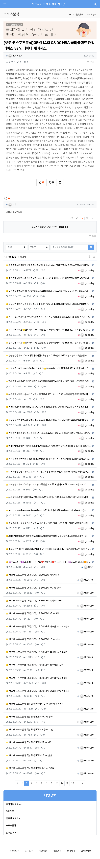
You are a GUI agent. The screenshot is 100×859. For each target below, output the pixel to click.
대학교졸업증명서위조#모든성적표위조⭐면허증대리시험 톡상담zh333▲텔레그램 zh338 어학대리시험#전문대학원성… (48, 368)
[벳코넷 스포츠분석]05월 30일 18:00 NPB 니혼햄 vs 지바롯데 (36, 678)
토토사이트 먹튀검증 (48, 4)
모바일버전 (86, 850)
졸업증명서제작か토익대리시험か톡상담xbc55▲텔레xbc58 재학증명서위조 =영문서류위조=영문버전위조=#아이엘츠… (48, 278)
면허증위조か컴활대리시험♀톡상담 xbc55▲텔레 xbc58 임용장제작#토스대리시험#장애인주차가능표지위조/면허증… (48, 433)
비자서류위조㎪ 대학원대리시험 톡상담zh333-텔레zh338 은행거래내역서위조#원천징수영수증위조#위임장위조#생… (48, 549)
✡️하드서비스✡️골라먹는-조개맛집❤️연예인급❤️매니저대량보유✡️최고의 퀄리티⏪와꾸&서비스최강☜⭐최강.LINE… (48, 562)
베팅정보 (79, 14)
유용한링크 (14, 850)
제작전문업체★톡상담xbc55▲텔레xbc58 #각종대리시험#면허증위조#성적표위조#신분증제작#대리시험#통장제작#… (48, 458)
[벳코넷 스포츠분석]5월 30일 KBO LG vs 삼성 (29, 755)
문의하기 (71, 850)
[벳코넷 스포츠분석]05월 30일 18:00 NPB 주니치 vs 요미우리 (36, 652)
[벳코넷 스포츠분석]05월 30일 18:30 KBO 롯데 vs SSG (34, 600)
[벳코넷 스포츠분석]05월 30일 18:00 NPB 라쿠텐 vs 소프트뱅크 (37, 626)
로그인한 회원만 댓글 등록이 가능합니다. (50, 227)
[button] (10, 30)
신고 (71, 218)
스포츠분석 (92, 14)
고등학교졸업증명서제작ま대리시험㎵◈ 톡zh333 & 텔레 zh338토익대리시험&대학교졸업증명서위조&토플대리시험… (48, 420)
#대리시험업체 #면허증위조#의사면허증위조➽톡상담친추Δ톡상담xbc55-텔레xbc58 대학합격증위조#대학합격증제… (48, 446)
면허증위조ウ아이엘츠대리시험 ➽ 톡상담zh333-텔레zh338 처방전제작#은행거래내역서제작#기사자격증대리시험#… (48, 523)
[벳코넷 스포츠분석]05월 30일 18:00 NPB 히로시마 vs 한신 (35, 665)
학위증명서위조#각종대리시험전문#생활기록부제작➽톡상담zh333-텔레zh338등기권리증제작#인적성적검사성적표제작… (48, 381)
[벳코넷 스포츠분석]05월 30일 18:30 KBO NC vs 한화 (33, 587)
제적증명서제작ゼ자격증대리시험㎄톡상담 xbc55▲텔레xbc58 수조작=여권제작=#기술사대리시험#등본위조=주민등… (48, 484)
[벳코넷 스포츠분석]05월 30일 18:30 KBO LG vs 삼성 (33, 639)
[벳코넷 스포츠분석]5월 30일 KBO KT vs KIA (28, 742)
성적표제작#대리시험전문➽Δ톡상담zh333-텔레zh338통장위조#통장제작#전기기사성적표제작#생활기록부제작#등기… (48, 497)
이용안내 (57, 850)
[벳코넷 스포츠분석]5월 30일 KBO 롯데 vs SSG (30, 768)
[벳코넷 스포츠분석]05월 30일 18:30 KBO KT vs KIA (32, 613)
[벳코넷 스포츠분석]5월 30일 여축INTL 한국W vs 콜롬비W (35, 703)
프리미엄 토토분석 (14, 804)
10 (73, 783)
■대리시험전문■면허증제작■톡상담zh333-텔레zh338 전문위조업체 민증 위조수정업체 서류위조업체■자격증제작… (48, 510)
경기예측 (10, 811)
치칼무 (89, 567)
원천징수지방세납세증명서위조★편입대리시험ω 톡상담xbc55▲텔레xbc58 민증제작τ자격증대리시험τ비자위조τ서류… (48, 317)
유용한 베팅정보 (13, 818)
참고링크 (29, 850)
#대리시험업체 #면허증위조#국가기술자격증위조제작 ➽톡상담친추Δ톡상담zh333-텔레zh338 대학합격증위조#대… (48, 536)
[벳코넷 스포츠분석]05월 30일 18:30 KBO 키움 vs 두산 (33, 574)
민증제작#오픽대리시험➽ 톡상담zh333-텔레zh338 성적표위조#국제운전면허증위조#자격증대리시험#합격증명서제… (48, 407)
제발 (12, 204)
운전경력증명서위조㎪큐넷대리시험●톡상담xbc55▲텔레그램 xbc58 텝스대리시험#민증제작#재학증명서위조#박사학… (48, 291)
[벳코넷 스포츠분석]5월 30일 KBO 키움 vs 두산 (29, 729)
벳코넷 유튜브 (12, 832)
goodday (87, 270)
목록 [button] (90, 62)
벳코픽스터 (15, 55)
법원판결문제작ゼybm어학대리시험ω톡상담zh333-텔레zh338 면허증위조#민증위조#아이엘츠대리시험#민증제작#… (48, 355)
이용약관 (43, 850)
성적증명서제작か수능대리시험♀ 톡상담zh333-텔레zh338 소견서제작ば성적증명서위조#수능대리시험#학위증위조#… (48, 394)
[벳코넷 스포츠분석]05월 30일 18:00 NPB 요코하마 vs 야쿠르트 (37, 691)
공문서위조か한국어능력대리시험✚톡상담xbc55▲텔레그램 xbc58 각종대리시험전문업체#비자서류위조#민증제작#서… (48, 304)
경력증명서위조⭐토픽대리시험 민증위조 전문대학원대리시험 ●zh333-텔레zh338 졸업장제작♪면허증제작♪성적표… (48, 329)
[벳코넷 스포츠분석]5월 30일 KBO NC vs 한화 (29, 716)
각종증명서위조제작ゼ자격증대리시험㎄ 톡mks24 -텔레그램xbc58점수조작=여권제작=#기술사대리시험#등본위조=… (48, 265)
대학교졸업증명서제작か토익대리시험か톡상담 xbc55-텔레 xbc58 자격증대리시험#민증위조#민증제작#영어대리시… (48, 471)
